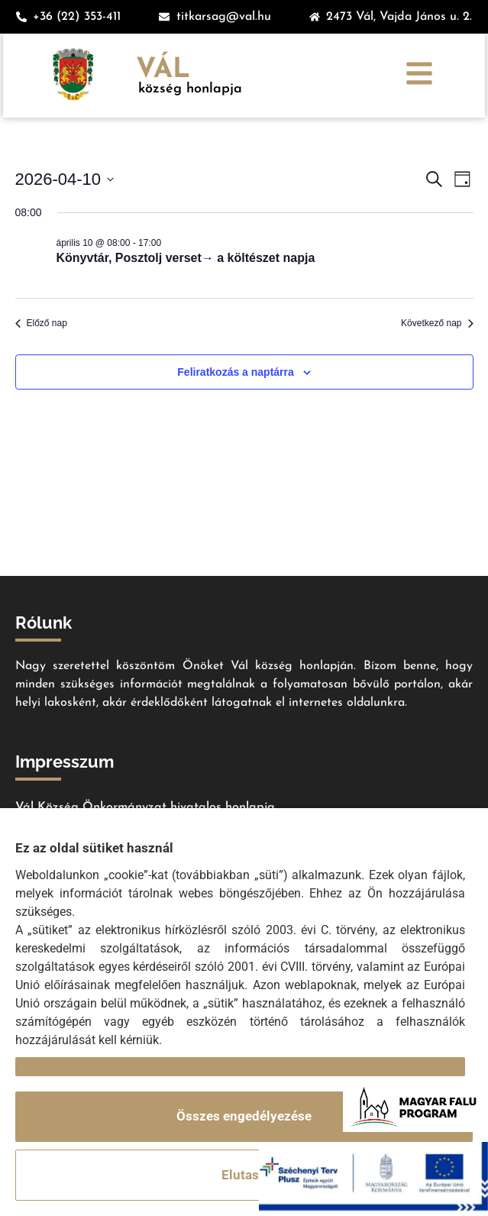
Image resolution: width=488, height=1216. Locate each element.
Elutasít (244, 1174)
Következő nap (437, 323)
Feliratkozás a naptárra (235, 372)
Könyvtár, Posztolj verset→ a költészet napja (186, 257)
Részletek (44, 1066)
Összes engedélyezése (244, 1116)
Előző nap (41, 323)
